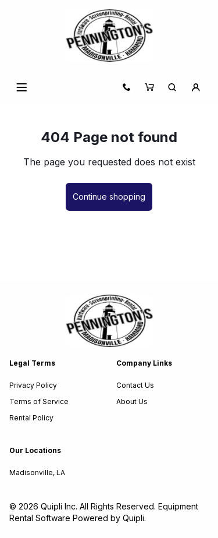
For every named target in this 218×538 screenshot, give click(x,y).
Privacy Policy (33, 385)
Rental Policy (31, 417)
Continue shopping (109, 196)
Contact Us (135, 385)
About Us (132, 401)
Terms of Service (39, 401)
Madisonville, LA (37, 472)
